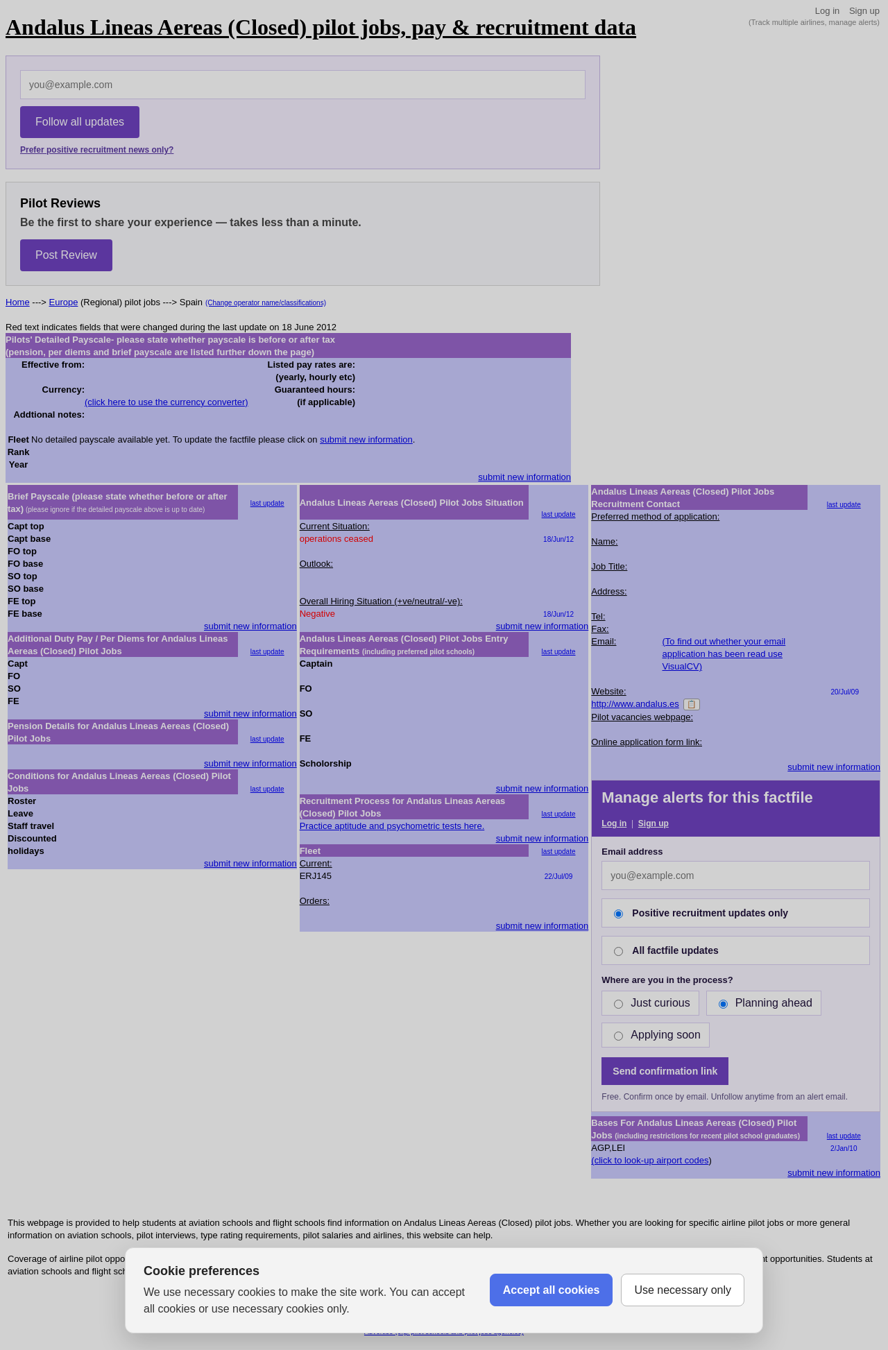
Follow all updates (79, 122)
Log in (827, 11)
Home (18, 302)
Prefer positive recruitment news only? (96, 150)
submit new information (366, 439)
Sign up (864, 11)
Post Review (66, 255)
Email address (632, 851)
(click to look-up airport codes (649, 1160)
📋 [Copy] (692, 704)
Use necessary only (682, 1290)
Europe (63, 302)
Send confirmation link (665, 1071)
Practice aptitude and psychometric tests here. (392, 826)
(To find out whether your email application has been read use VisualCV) (724, 654)
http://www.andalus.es (634, 704)
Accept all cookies (551, 1290)
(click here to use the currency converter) (166, 402)
